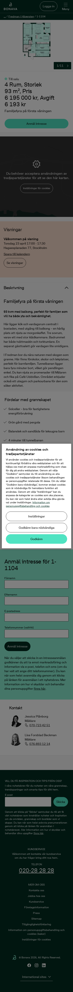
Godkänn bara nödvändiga (36, 527)
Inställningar (36, 516)
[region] (36, 496)
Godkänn (36, 539)
